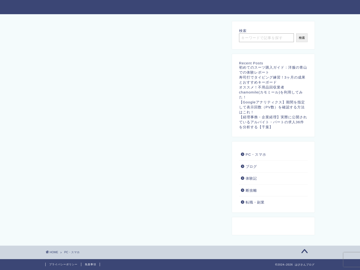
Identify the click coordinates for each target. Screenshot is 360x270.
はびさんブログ (64, 7)
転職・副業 (255, 202)
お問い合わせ (158, 7)
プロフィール (299, 7)
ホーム (129, 7)
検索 (243, 31)
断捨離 (251, 190)
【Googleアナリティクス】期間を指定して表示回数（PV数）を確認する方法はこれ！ (272, 107)
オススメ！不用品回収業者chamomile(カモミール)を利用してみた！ (271, 92)
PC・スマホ (256, 154)
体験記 (251, 178)
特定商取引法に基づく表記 (254, 7)
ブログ (251, 166)
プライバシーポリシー (200, 7)
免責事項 (90, 264)
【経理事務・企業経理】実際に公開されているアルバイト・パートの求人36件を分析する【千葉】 (273, 122)
